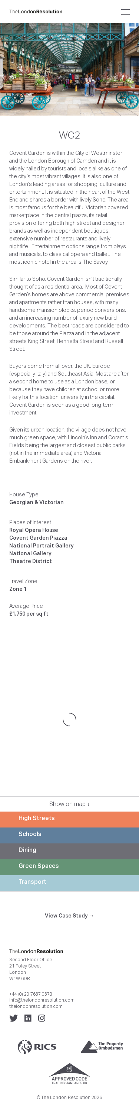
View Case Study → (69, 916)
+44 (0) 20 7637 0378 (30, 994)
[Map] (69, 719)
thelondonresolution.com (36, 1006)
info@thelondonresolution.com (42, 1000)
